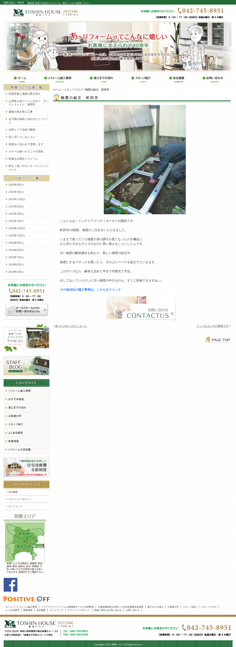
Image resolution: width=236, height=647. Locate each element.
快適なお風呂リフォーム (23, 158)
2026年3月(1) (16, 192)
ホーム (57, 89)
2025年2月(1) (16, 213)
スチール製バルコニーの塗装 (26, 151)
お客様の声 (173, 607)
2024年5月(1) (16, 271)
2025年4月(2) (16, 206)
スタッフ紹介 (190, 607)
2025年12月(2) (17, 199)
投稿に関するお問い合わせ (108, 610)
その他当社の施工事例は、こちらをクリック (90, 289)
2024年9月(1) (16, 242)
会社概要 (13, 492)
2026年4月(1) (16, 184)
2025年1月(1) (16, 221)
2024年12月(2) (17, 228)
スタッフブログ (73, 89)
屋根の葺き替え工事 (21, 111)
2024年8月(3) (16, 250)
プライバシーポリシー (19, 499)
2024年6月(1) (16, 264)
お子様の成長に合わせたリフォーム (29, 121)
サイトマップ (15, 506)
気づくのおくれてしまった (71, 326)
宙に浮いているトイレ (22, 137)
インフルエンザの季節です (213, 326)
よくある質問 (12, 610)
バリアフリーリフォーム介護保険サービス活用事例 (67, 607)
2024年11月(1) (17, 235)
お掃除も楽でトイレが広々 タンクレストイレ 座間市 (29, 103)
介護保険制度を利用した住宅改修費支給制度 (120, 607)
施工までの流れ (155, 607)
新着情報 (27, 610)
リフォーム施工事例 (26, 607)
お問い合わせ (132, 610)
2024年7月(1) (16, 257)
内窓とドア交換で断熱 (22, 129)
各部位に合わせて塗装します (26, 144)
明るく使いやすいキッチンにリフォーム (29, 168)
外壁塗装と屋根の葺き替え (25, 93)
